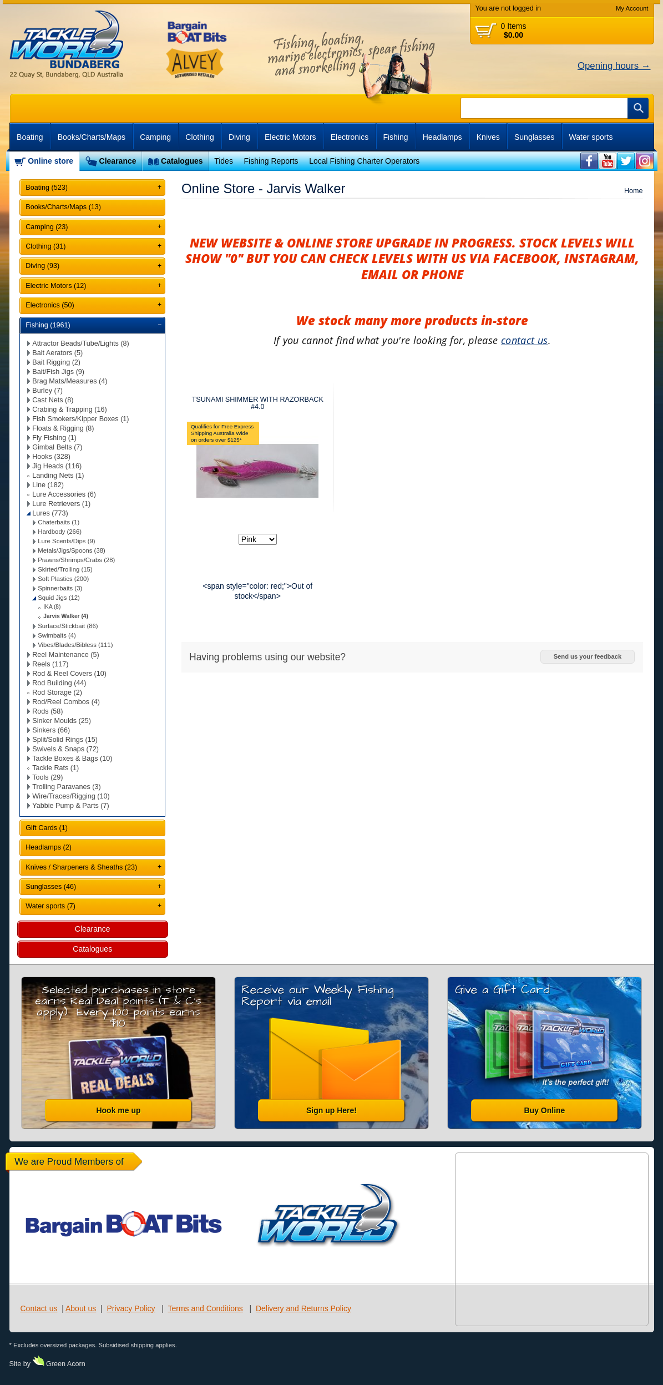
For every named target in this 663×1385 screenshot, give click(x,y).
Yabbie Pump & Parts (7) (70, 806)
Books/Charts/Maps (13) (63, 207)
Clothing (199, 137)
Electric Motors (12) (56, 286)
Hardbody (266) (60, 531)
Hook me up (118, 1110)
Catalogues (182, 160)
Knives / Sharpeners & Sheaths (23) (81, 867)
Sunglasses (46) (51, 887)
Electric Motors (290, 137)
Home (633, 191)
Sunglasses (534, 137)
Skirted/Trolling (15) (65, 569)
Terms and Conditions (205, 1308)
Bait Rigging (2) (56, 362)
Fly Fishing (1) (54, 438)
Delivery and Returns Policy (303, 1308)
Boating (30, 137)
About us (80, 1308)
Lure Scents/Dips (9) (66, 541)
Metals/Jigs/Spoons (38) (71, 550)
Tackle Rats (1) (55, 768)
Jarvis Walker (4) (65, 616)
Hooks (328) (51, 457)
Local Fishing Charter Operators (364, 160)
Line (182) (48, 485)
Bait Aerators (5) (57, 353)
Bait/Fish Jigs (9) (58, 372)
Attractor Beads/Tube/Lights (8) (80, 343)
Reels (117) (50, 664)
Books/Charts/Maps (91, 137)
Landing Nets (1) (58, 475)
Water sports (591, 137)
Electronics (349, 137)
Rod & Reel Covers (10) (69, 674)
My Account (632, 8)
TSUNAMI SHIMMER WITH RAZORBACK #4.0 (257, 403)
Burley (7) (47, 391)
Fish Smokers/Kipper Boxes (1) (80, 419)
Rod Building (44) (59, 683)
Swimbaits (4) (57, 635)
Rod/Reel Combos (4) (66, 702)
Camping (155, 137)
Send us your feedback (587, 656)
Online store (50, 160)
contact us (524, 340)
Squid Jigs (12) (59, 597)
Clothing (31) (45, 246)
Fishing (395, 137)
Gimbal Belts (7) (57, 447)
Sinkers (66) (51, 730)
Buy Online (544, 1110)
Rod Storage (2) (57, 692)
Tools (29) (47, 777)
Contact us (39, 1308)
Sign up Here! (331, 1110)
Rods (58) (47, 711)
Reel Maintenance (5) (65, 655)
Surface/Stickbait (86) (68, 626)
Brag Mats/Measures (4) (69, 381)
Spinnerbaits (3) (60, 588)
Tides (223, 160)
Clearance (117, 160)
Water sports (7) (50, 906)
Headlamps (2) (49, 847)
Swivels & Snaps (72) (65, 749)
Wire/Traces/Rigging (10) (71, 796)
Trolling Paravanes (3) (66, 787)
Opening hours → (614, 65)
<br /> (589, 161)
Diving (239, 137)
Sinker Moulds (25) (61, 721)
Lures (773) (50, 513)
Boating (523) (47, 187)
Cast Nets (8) (52, 400)
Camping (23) (47, 227)
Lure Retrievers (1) (61, 504)
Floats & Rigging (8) (63, 428)
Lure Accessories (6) (64, 494)
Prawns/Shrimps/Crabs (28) (76, 560)
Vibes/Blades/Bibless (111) (75, 644)
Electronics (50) (50, 305)
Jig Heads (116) (57, 466)
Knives (488, 137)
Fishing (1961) (48, 325)
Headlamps (442, 137)
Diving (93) (42, 266)
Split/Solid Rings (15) (65, 740)
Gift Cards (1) (47, 828)
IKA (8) (51, 607)
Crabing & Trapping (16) (69, 409)
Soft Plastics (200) (63, 578)
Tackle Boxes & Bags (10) (72, 758)
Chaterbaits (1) (58, 522)
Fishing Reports (271, 160)
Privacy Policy (131, 1308)
